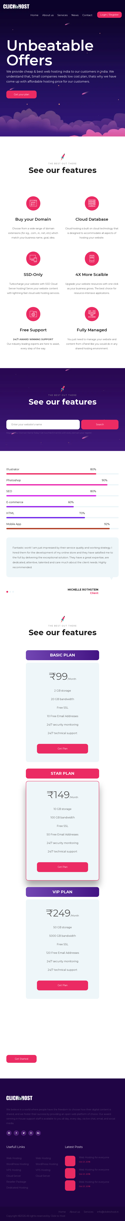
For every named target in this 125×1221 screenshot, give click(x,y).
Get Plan (63, 748)
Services (62, 15)
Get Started (21, 1058)
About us (48, 15)
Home (34, 15)
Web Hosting (13, 1158)
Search (100, 424)
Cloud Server (13, 1175)
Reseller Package (16, 1181)
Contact (87, 15)
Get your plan (21, 94)
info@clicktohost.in (108, 1211)
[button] (7, 592)
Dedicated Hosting (17, 1187)
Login (103, 14)
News (74, 15)
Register (114, 14)
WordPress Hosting (17, 1164)
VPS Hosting (13, 1170)
